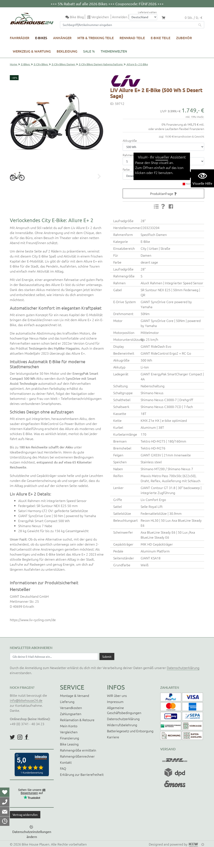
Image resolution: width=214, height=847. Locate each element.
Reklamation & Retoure (77, 719)
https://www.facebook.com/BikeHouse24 (26, 737)
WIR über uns (117, 695)
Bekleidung (67, 51)
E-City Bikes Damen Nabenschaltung (101, 64)
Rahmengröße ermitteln (78, 750)
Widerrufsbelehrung (122, 724)
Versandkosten (71, 707)
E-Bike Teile (160, 37)
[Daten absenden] (106, 656)
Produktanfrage (161, 193)
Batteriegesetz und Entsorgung (130, 731)
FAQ (63, 768)
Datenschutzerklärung (183, 667)
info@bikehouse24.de (26, 700)
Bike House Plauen (35, 844)
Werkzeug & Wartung (32, 51)
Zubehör (184, 37)
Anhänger (62, 37)
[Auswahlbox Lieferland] (143, 17)
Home (13, 64)
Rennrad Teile (132, 37)
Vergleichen (69, 732)
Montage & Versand (74, 695)
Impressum (115, 701)
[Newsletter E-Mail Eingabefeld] (54, 656)
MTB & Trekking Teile (95, 37)
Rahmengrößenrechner (77, 756)
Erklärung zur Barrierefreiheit (82, 774)
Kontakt (66, 762)
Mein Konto (68, 725)
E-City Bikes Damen (63, 64)
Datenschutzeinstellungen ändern (31, 834)
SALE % (89, 51)
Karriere (113, 737)
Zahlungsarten (70, 713)
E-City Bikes (41, 64)
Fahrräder (19, 37)
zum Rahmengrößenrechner (161, 155)
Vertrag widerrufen (25, 814)
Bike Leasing (69, 744)
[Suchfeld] (128, 24)
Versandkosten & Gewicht (188, 136)
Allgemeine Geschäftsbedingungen (124, 710)
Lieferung (67, 701)
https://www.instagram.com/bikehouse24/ (19, 737)
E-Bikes (41, 37)
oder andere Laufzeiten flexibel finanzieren (176, 129)
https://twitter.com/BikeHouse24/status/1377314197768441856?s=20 (12, 737)
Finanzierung (69, 738)
